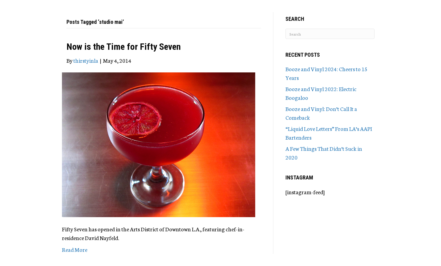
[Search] (330, 34)
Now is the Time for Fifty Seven (123, 46)
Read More (74, 249)
